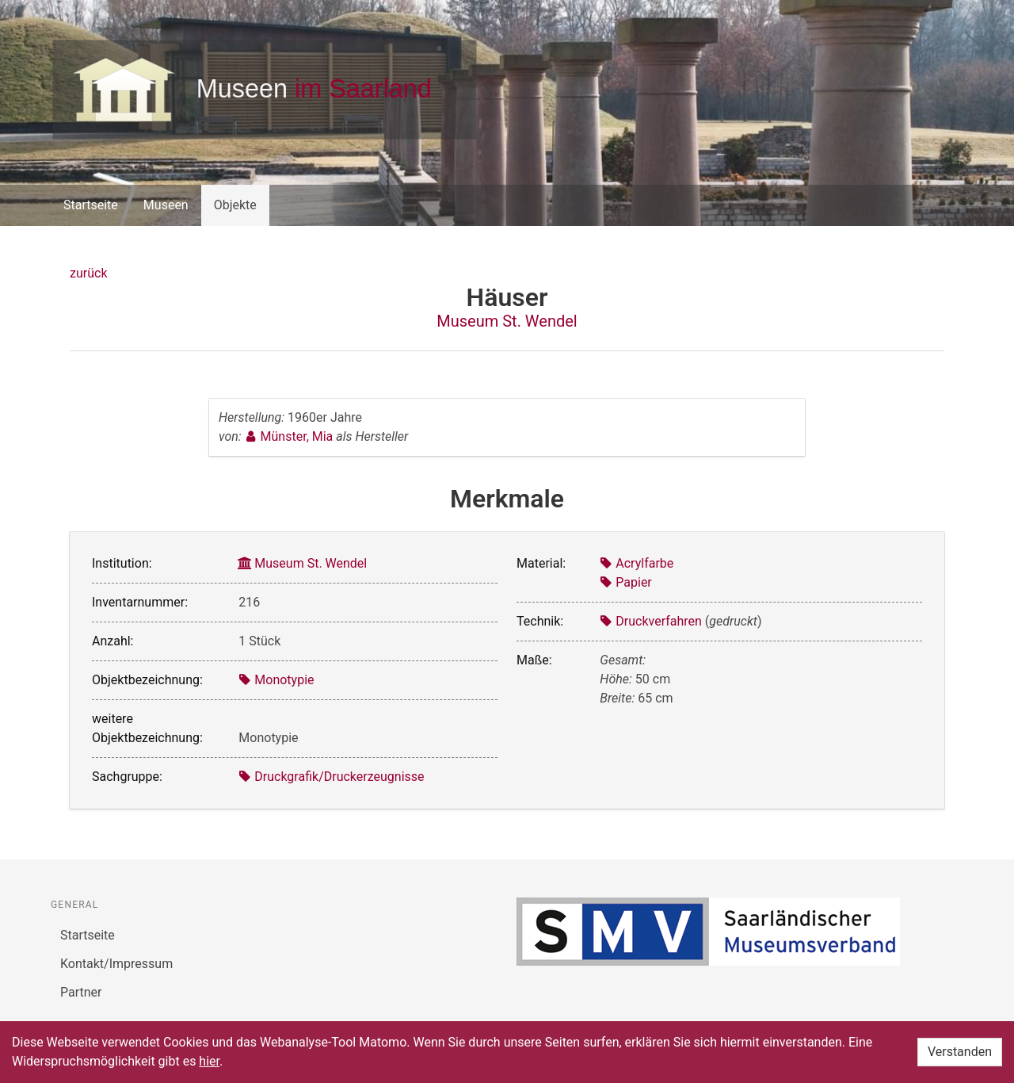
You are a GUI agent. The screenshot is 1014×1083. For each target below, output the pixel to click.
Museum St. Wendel (506, 321)
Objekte (235, 204)
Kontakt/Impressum (116, 963)
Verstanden (960, 1051)
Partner (81, 992)
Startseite (90, 204)
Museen (166, 204)
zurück (88, 273)
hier (209, 1061)
